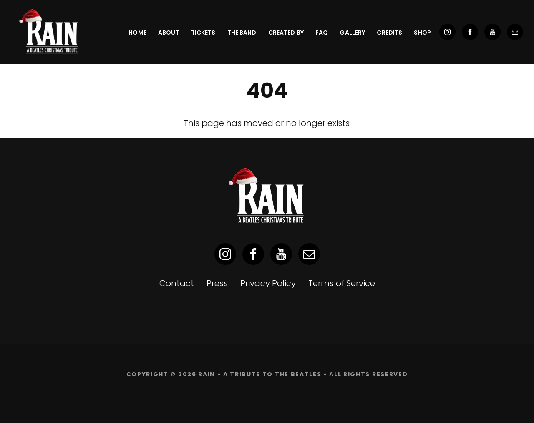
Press (217, 283)
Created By (286, 32)
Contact (176, 283)
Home (137, 32)
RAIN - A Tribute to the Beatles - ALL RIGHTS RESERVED (303, 374)
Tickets (203, 32)
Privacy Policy (268, 283)
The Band (242, 32)
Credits (389, 32)
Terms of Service (341, 283)
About (168, 32)
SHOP (422, 32)
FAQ (321, 32)
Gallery (352, 32)
